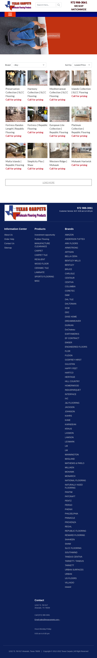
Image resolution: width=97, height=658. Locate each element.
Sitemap (8, 248)
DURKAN (69, 325)
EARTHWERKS (72, 334)
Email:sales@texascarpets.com (47, 620)
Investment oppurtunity (45, 235)
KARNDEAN (70, 424)
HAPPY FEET (71, 368)
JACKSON (70, 407)
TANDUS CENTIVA (73, 557)
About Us (8, 235)
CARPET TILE (41, 255)
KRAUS (68, 429)
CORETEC (70, 291)
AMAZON (69, 235)
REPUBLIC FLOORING (75, 531)
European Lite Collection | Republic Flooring (59, 129)
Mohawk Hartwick (81, 161)
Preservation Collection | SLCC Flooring (15, 92)
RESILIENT (40, 259)
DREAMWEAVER (73, 321)
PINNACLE (70, 518)
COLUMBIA (70, 286)
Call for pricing (13, 99)
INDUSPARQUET (73, 390)
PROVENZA (70, 522)
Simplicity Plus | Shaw (36, 163)
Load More (49, 182)
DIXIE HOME (71, 317)
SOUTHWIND (71, 552)
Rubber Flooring (42, 239)
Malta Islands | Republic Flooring (15, 163)
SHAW (68, 544)
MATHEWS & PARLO (74, 463)
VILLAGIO (69, 583)
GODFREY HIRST (73, 360)
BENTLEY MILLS (72, 261)
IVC (66, 399)
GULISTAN (70, 364)
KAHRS (68, 416)
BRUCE (68, 269)
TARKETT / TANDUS (74, 561)
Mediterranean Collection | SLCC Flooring (59, 92)
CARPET (39, 251)
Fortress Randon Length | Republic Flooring (15, 129)
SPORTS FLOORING (44, 277)
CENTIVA (69, 282)
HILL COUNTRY (72, 381)
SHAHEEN (70, 539)
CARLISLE (70, 274)
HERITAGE (70, 377)
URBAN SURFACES (74, 570)
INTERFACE (70, 394)
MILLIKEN (69, 467)
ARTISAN (69, 252)
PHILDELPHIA (71, 514)
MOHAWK (69, 472)
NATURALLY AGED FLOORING (74, 486)
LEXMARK (70, 442)
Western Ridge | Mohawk (58, 163)
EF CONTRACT (72, 338)
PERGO (68, 505)
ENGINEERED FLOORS (76, 347)
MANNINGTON (72, 455)
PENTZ (68, 501)
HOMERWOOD (72, 386)
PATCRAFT (70, 496)
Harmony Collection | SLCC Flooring (37, 92)
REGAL (68, 527)
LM (66, 446)
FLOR (67, 351)
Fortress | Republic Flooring (37, 127)
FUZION (68, 355)
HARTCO (69, 373)
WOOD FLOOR (42, 264)
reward (68, 587)
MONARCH (70, 476)
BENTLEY (69, 265)
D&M (67, 295)
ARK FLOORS (71, 243)
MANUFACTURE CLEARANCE (42, 245)
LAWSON (69, 437)
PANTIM (68, 492)
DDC (67, 312)
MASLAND (70, 459)
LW (66, 450)
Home (40, 35)
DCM (67, 308)
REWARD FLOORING (75, 535)
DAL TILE (69, 299)
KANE (67, 420)
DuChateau (70, 330)
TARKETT (69, 565)
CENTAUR (70, 278)
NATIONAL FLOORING (75, 480)
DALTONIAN (70, 304)
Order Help (9, 239)
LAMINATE (40, 272)
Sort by (68, 65)
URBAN (68, 574)
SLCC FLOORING (73, 548)
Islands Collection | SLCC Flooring (81, 90)
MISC (37, 281)
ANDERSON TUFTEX (75, 239)
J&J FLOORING (72, 403)
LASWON (69, 433)
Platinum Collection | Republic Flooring (80, 129)
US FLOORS (71, 578)
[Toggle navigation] (10, 14)
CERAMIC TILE (42, 268)
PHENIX (68, 509)
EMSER (68, 342)
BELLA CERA (71, 256)
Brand (7, 65)
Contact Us (9, 243)
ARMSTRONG (71, 248)
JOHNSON (70, 411)
